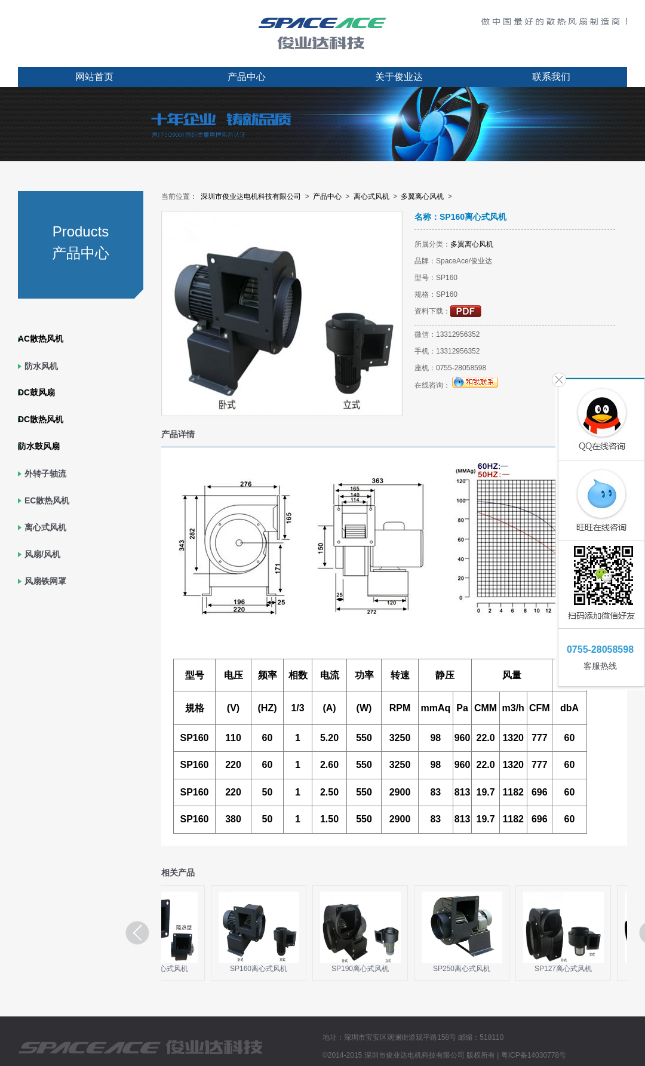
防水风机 (41, 366)
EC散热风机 (46, 500)
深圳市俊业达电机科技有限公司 (251, 196)
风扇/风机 (42, 554)
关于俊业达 (399, 77)
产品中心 (247, 77)
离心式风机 (45, 527)
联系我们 (551, 77)
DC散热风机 (40, 419)
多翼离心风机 (422, 196)
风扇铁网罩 (45, 581)
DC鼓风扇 (36, 392)
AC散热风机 (40, 338)
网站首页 (94, 77)
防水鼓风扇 (39, 446)
